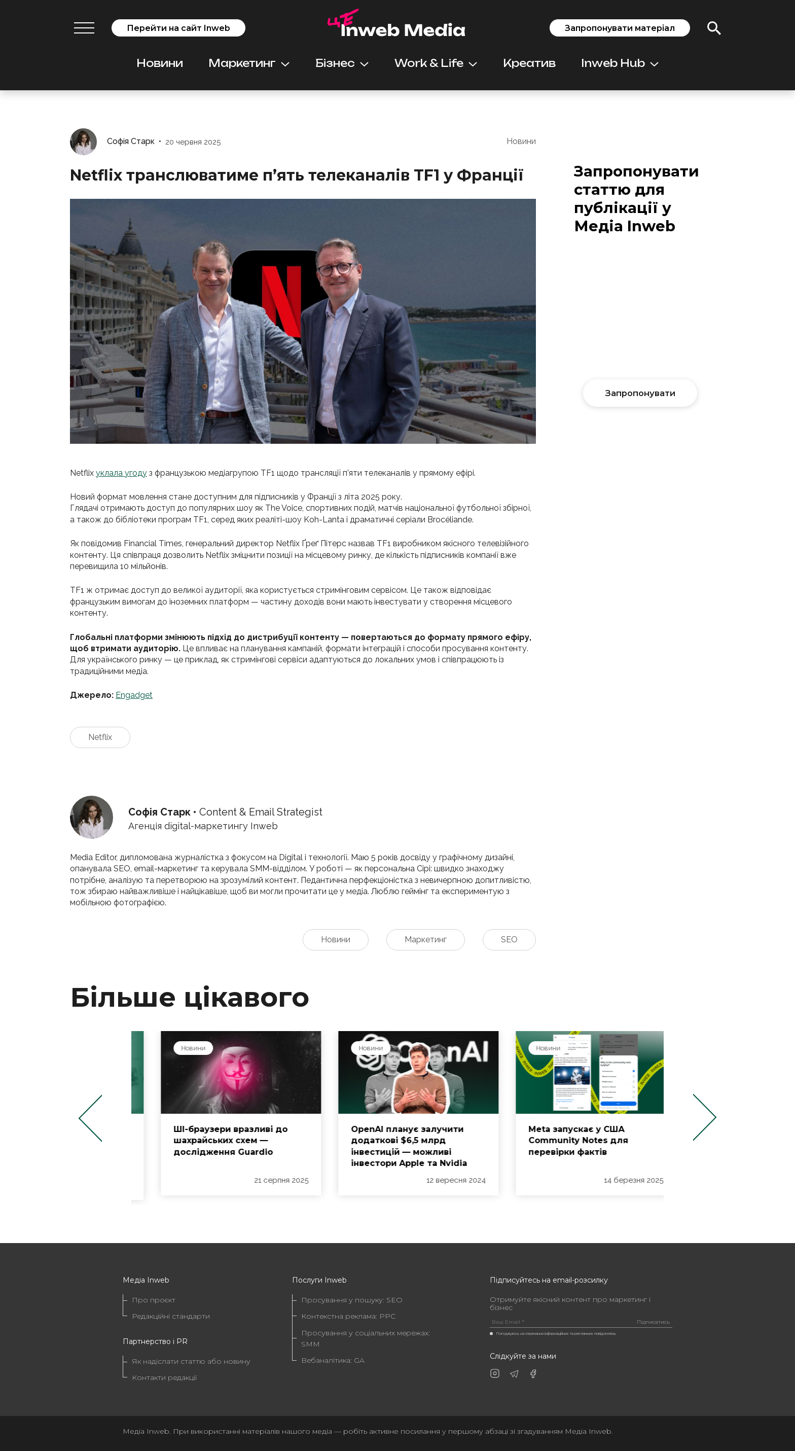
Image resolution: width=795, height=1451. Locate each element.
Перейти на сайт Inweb (178, 28)
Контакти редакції (164, 1377)
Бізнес (342, 63)
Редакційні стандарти (171, 1316)
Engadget (134, 695)
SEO (509, 939)
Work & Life (435, 63)
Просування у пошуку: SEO (352, 1299)
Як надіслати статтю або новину (191, 1361)
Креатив (529, 63)
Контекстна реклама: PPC (348, 1316)
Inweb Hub (620, 63)
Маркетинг (249, 63)
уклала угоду (121, 473)
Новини (159, 63)
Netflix (100, 737)
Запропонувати (640, 393)
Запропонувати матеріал (620, 28)
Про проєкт (153, 1299)
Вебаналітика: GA (333, 1360)
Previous (90, 1118)
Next (705, 1118)
